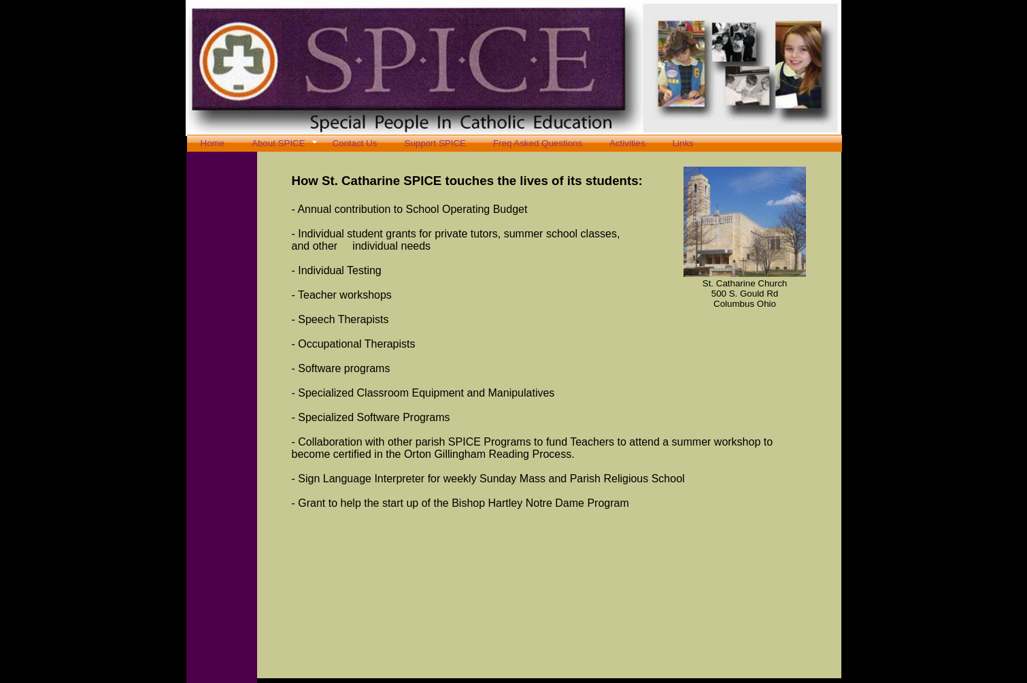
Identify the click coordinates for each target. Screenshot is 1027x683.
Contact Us (355, 143)
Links (683, 143)
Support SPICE (435, 143)
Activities (627, 143)
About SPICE (278, 143)
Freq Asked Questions (537, 143)
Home (213, 143)
